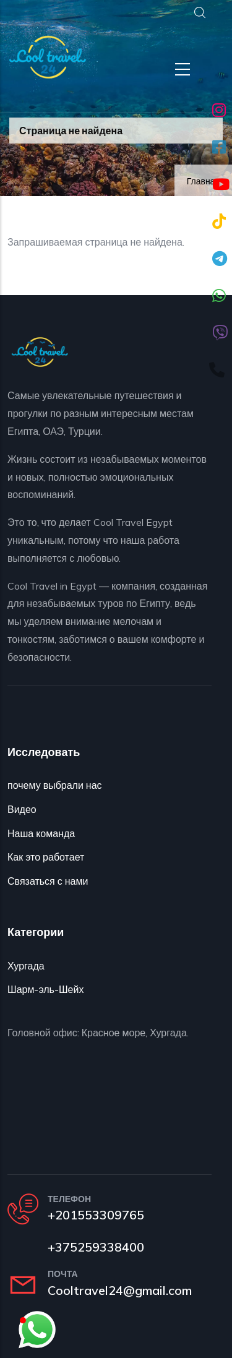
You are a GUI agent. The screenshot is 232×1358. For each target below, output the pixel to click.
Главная (203, 181)
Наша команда (41, 833)
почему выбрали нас (54, 785)
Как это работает (45, 857)
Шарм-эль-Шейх (45, 989)
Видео (22, 809)
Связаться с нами (47, 881)
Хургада (26, 966)
